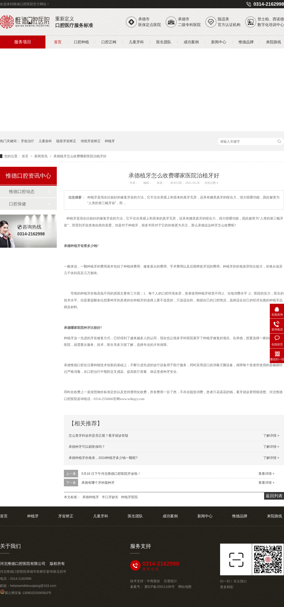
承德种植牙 (90, 497)
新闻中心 (218, 42)
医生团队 (163, 42)
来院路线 (273, 42)
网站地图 (184, 587)
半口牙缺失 (110, 497)
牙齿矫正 (65, 516)
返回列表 (274, 495)
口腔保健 (17, 204)
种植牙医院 (129, 497)
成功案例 (191, 42)
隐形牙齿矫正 (66, 141)
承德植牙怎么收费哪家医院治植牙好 (79, 156)
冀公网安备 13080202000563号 (25, 593)
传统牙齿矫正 (91, 141)
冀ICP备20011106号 (159, 587)
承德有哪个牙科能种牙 (98, 482)
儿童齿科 (45, 141)
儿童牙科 (136, 42)
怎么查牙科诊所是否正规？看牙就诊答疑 (98, 435)
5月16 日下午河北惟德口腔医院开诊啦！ (111, 473)
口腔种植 (81, 42)
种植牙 (110, 141)
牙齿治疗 (27, 141)
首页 (58, 42)
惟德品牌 (246, 42)
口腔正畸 (108, 42)
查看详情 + (266, 473)
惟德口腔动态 (22, 191)
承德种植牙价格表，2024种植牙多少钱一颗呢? (103, 458)
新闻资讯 (41, 156)
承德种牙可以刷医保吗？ (87, 447)
